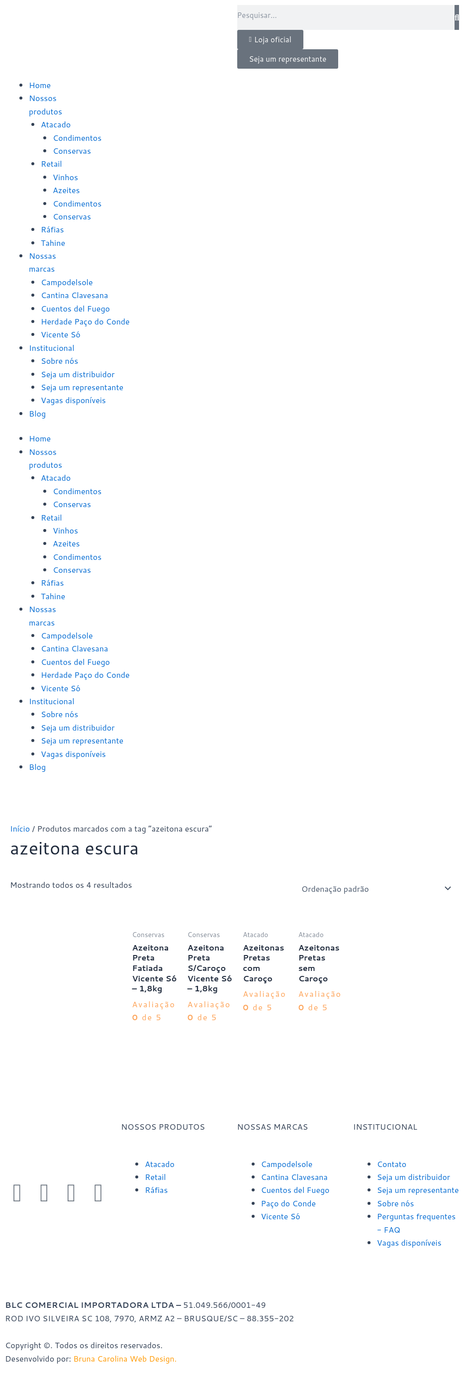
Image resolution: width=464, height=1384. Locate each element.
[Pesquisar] (457, 17)
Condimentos (77, 137)
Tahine (53, 242)
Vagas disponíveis (73, 400)
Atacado (56, 124)
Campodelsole (67, 282)
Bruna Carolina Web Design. (126, 1358)
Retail (51, 163)
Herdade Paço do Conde (85, 321)
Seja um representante (82, 387)
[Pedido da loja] (374, 888)
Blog (37, 413)
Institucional (52, 347)
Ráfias (52, 229)
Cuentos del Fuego (75, 308)
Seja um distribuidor (77, 374)
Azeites (66, 190)
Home (40, 85)
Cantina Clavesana (74, 295)
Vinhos (65, 177)
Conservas (72, 150)
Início (20, 828)
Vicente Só (61, 334)
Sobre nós (59, 360)
